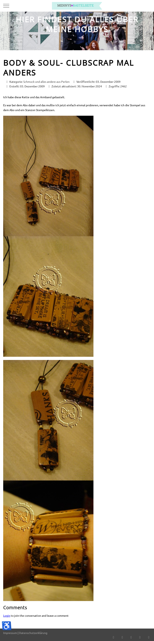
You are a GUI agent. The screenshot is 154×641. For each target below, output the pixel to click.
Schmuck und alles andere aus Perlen (46, 81)
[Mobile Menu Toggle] (6, 6)
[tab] (75, 42)
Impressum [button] (10, 633)
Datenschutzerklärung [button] (33, 633)
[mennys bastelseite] (77, 6)
